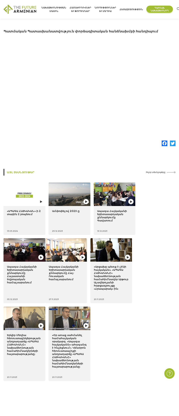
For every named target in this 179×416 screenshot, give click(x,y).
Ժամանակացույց (14, 382)
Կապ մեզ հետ (138, 371)
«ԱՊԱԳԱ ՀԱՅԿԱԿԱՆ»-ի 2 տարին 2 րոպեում (22, 212)
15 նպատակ (10, 377)
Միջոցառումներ (113, 377)
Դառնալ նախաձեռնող (160, 9)
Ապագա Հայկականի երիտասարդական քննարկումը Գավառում (109, 215)
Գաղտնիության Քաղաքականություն (153, 377)
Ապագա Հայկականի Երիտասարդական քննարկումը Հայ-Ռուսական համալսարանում (22, 278)
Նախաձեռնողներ (14, 388)
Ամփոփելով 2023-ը (64, 210)
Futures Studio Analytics (56, 377)
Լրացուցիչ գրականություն (60, 382)
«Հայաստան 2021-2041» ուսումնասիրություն (71, 371)
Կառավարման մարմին (18, 394)
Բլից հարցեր (111, 394)
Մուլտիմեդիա (112, 382)
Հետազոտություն (131, 9)
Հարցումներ (111, 388)
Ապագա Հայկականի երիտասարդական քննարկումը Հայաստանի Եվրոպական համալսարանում (153, 218)
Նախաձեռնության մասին (20, 371)
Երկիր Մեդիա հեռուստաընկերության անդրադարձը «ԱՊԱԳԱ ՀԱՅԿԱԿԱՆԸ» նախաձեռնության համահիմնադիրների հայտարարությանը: (111, 281)
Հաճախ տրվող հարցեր (144, 382)
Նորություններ (112, 371)
